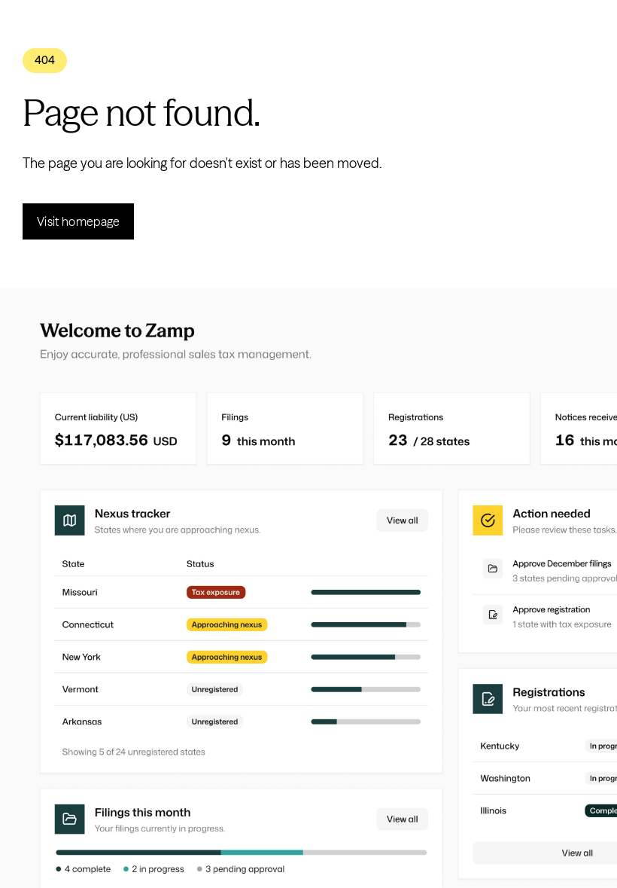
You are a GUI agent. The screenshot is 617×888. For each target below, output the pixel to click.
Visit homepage (78, 221)
